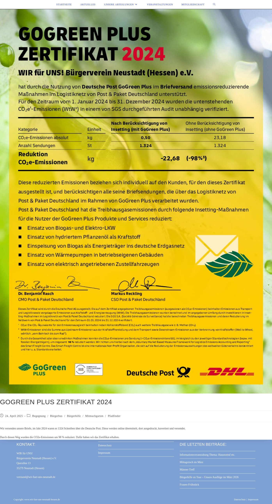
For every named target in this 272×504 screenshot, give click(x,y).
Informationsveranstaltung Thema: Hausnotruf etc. (207, 454)
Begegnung (39, 416)
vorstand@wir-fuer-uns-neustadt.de (36, 477)
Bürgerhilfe (74, 416)
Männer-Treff (187, 469)
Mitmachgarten (94, 416)
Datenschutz (105, 445)
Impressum (104, 452)
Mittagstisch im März (191, 462)
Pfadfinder (114, 416)
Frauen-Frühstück (189, 484)
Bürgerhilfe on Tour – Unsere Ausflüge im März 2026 (209, 477)
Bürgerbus (56, 416)
